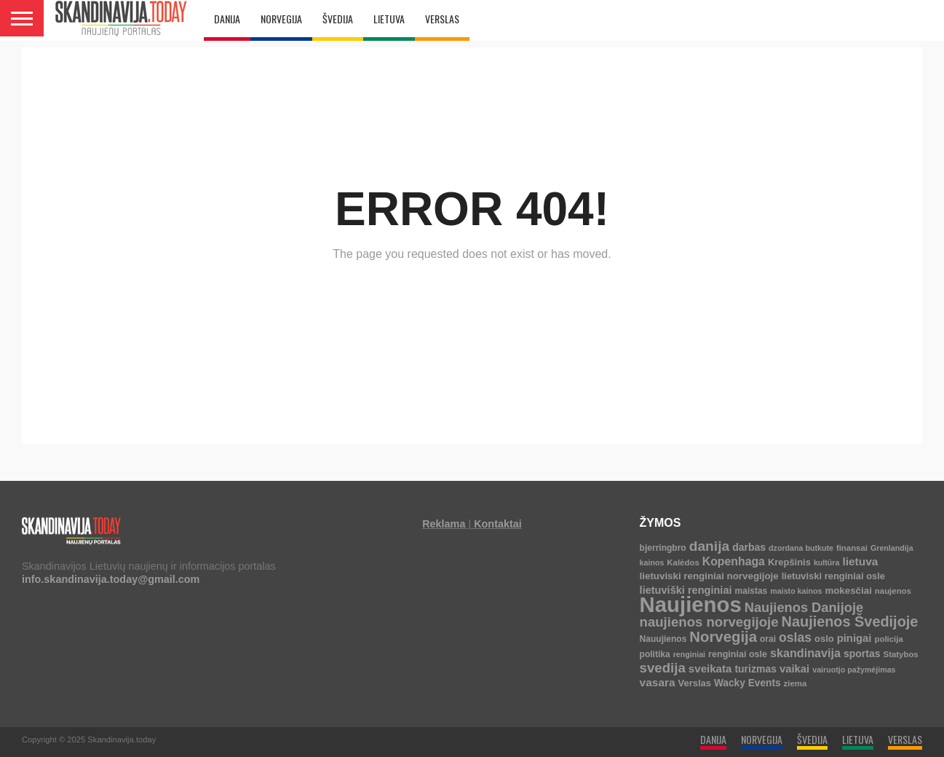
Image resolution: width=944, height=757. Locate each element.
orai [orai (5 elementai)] (768, 639)
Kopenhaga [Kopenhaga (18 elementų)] (733, 561)
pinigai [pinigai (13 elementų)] (854, 638)
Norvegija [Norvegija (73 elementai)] (723, 637)
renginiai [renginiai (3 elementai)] (689, 654)
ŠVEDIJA (337, 18)
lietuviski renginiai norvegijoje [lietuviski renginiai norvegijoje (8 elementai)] (709, 575)
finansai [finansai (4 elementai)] (852, 548)
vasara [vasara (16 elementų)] (657, 682)
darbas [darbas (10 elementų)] (749, 547)
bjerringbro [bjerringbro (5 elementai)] (663, 548)
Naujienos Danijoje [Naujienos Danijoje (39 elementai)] (804, 607)
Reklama (443, 524)
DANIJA (227, 18)
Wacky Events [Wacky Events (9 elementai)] (747, 683)
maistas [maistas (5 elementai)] (751, 591)
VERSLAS (442, 18)
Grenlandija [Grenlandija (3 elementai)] (891, 548)
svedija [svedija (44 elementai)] (663, 667)
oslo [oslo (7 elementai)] (824, 638)
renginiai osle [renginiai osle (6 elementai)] (737, 654)
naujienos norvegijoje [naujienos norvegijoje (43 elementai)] (709, 621)
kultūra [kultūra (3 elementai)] (827, 562)
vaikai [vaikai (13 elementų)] (794, 669)
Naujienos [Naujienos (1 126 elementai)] (691, 604)
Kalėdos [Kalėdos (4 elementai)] (683, 562)
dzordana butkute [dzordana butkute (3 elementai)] (801, 548)
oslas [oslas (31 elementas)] (795, 637)
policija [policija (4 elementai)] (889, 639)
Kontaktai (498, 524)
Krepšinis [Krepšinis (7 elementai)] (789, 562)
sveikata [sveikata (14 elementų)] (710, 668)
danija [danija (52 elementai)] (709, 546)
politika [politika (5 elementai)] (655, 654)
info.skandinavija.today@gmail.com (110, 579)
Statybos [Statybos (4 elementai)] (901, 654)
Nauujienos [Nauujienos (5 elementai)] (663, 639)
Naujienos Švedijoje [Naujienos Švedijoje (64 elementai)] (850, 621)
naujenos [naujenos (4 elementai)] (893, 591)
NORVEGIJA (281, 18)
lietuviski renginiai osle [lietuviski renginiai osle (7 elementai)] (833, 575)
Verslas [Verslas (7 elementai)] (694, 683)
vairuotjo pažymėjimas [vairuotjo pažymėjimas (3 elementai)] (853, 669)
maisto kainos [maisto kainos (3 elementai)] (796, 591)
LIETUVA (389, 18)
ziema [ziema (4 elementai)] (795, 683)
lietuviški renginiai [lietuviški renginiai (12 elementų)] (686, 590)
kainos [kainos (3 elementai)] (652, 562)
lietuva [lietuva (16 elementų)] (860, 561)
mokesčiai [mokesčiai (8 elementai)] (848, 590)
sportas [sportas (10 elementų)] (862, 653)
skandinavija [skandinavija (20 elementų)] (805, 652)
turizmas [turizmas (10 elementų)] (755, 669)
